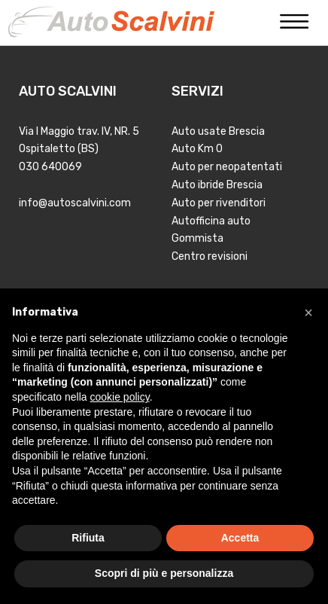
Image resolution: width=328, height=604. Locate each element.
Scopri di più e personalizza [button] (164, 573)
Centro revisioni (210, 256)
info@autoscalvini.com (75, 203)
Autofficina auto (211, 221)
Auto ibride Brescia (217, 184)
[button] (308, 312)
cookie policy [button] (120, 397)
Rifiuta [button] (88, 538)
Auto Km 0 (197, 148)
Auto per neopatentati (227, 166)
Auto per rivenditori (219, 203)
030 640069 (50, 166)
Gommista (197, 238)
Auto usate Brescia (218, 131)
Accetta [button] (240, 538)
